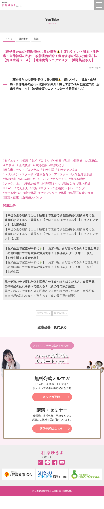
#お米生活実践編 (81, 174)
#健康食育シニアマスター (52, 174)
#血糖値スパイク (32, 197)
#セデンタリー (48, 192)
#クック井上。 (12, 183)
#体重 (63, 192)
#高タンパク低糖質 (51, 188)
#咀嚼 (67, 160)
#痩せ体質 (30, 192)
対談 (36, 38)
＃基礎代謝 (23, 165)
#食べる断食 (77, 178)
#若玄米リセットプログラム (21, 169)
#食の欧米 (9, 178)
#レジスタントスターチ (18, 174)
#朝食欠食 (68, 183)
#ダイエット (11, 160)
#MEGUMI (24, 178)
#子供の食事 (32, 183)
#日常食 (77, 160)
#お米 (33, 160)
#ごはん (44, 160)
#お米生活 (47, 169)
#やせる (56, 160)
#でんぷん (21, 188)
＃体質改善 (39, 165)
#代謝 (33, 188)
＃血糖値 (8, 165)
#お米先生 (91, 160)
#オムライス (59, 178)
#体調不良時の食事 (81, 192)
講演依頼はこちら (51, 428)
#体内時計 (83, 183)
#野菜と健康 (11, 197)
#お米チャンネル (67, 169)
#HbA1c (8, 188)
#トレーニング (75, 188)
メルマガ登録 (51, 396)
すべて (9, 38)
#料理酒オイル (50, 183)
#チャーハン (41, 178)
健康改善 (23, 38)
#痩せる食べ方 (12, 192)
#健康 (24, 160)
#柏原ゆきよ (57, 165)
